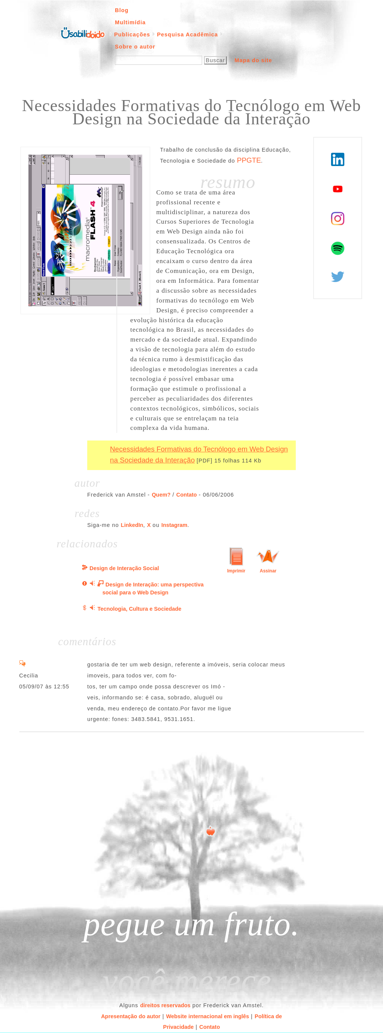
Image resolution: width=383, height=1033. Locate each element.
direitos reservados (165, 1005)
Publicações (132, 34)
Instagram (174, 525)
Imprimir (236, 571)
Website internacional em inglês (207, 1016)
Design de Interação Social (124, 568)
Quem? (161, 495)
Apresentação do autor (130, 1016)
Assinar (268, 571)
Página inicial (82, 32)
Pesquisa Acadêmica (187, 34)
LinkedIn (132, 525)
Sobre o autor (135, 47)
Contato (186, 495)
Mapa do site (253, 60)
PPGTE (249, 160)
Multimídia (130, 22)
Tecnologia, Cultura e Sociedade (139, 609)
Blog (122, 10)
